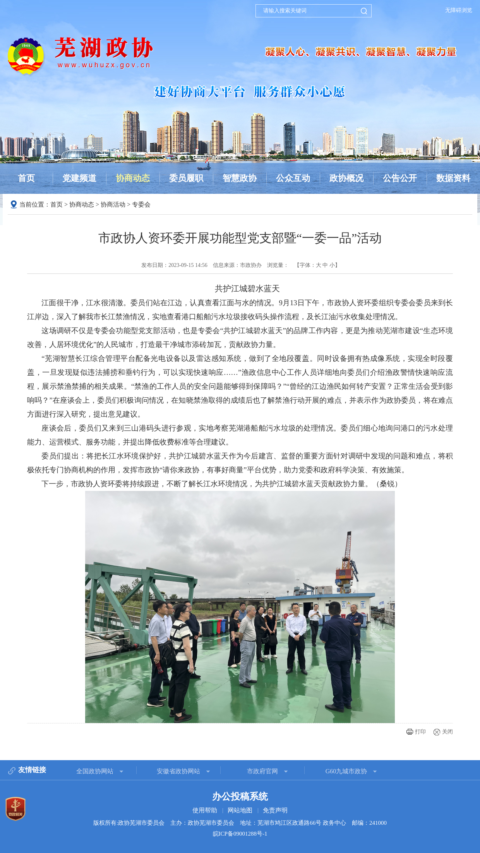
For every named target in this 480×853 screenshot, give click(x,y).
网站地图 (240, 810)
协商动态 (133, 178)
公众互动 (293, 178)
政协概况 (346, 178)
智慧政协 (240, 178)
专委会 (141, 204)
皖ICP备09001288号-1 (240, 834)
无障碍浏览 (458, 10)
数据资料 (453, 178)
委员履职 (186, 178)
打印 (420, 732)
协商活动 (113, 204)
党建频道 (79, 178)
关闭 (447, 732)
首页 (26, 178)
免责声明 (275, 810)
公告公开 (400, 178)
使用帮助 (204, 810)
